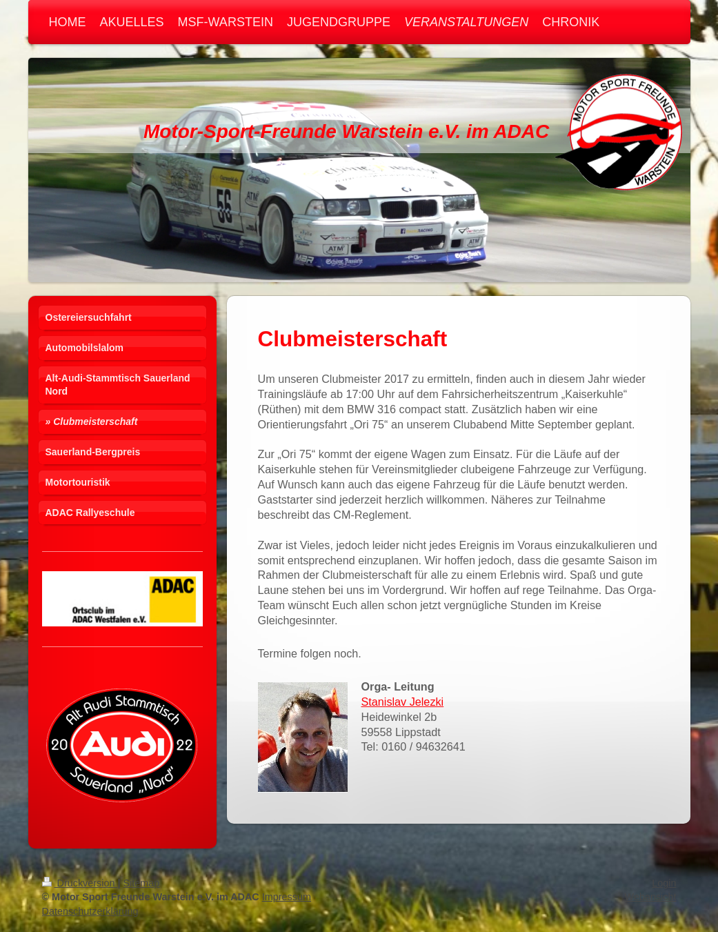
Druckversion (80, 883)
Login (664, 883)
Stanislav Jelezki (402, 701)
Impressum (286, 896)
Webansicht (651, 896)
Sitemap (141, 883)
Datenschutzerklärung (90, 911)
